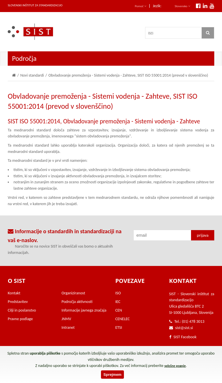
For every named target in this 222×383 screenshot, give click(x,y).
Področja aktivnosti (77, 301)
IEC (117, 301)
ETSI (118, 327)
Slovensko (182, 6)
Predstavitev (18, 301)
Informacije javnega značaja (84, 310)
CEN (118, 310)
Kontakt (14, 293)
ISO (118, 293)
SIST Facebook (183, 337)
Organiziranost (73, 293)
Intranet (68, 327)
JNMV (66, 318)
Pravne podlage (20, 318)
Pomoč (140, 6)
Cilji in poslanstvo (22, 310)
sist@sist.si (184, 327)
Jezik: (157, 5)
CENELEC (122, 318)
